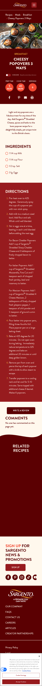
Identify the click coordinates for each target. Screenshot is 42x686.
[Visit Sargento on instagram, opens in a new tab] (22, 577)
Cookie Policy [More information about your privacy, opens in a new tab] (26, 671)
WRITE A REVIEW (21, 410)
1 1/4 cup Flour (16, 159)
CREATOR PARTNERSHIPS (19, 633)
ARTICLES (10, 628)
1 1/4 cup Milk (15, 153)
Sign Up (15, 567)
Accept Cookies (21, 682)
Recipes (9, 14)
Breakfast (27, 14)
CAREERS (10, 622)
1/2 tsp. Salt (14, 166)
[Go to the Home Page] (20, 5)
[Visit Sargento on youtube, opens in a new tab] (35, 577)
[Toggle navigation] (34, 5)
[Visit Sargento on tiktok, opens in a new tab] (28, 577)
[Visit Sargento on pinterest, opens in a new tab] (15, 577)
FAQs (8, 612)
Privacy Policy (11, 647)
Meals (17, 14)
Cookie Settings (21, 675)
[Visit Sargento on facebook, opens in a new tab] (8, 577)
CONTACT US (12, 617)
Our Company (14, 606)
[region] (21, 669)
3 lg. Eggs (13, 172)
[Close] (39, 656)
